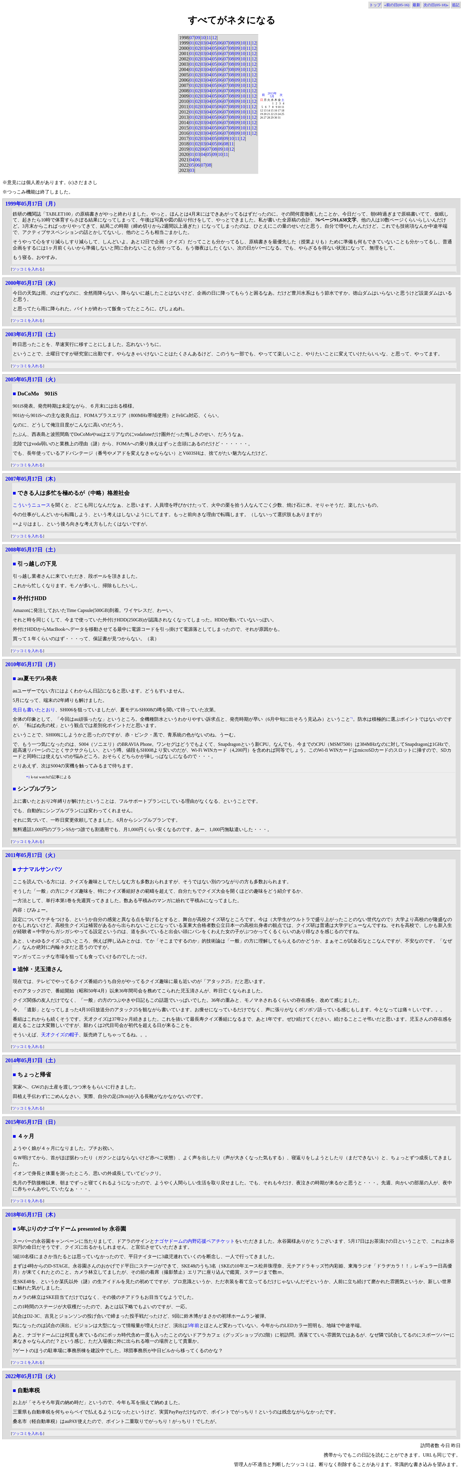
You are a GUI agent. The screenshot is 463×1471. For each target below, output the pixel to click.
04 (208, 42)
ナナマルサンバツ (39, 869)
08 (231, 42)
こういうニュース (31, 505)
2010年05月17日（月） (31, 664)
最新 (416, 5)
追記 (455, 5)
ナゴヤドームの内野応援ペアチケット (194, 1241)
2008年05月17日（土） (31, 550)
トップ (375, 5)
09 (197, 37)
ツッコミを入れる (27, 269)
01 (192, 42)
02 (197, 42)
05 (214, 42)
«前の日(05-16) (396, 5)
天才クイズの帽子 (60, 1034)
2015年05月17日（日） (31, 1122)
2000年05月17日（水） (31, 283)
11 (208, 37)
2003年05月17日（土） (31, 334)
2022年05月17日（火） (31, 1376)
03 (203, 42)
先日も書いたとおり (34, 709)
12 (214, 37)
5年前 (193, 1325)
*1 (351, 718)
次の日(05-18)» (436, 5)
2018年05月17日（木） (31, 1215)
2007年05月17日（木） (31, 479)
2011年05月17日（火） (31, 855)
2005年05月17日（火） (31, 379)
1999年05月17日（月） (31, 204)
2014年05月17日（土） (31, 1060)
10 (203, 37)
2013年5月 (272, 95)
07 (192, 37)
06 (220, 42)
